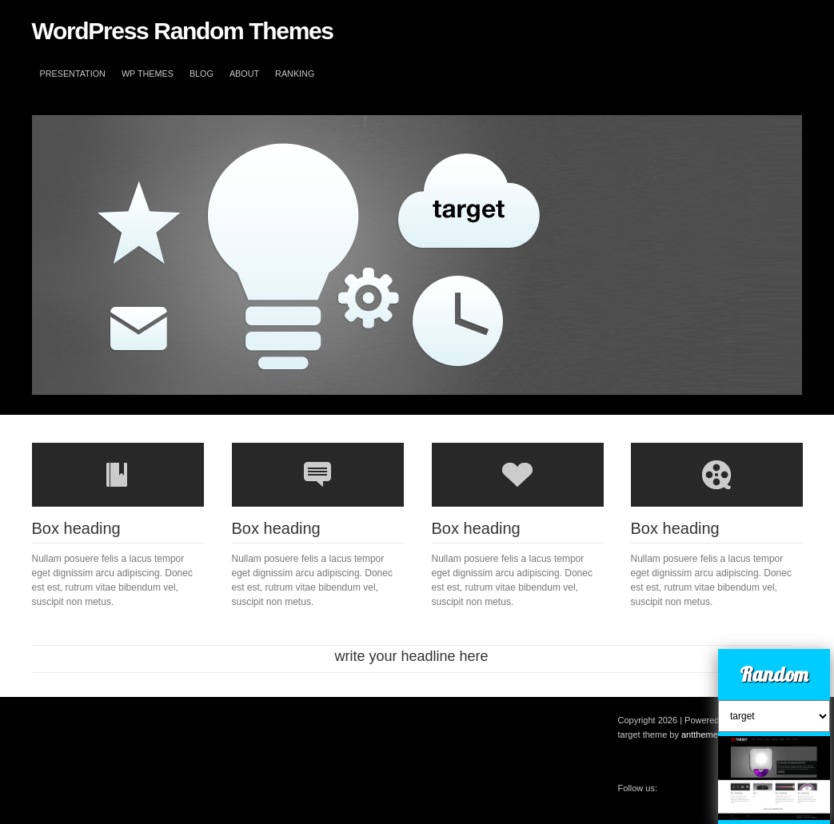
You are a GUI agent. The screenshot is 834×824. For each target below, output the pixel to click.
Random (774, 674)
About (244, 73)
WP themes (148, 73)
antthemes (701, 734)
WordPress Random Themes (182, 31)
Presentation (73, 73)
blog (201, 73)
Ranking (294, 73)
